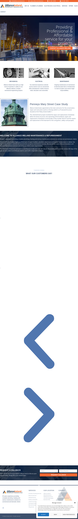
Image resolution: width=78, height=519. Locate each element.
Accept (43, 514)
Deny (55, 514)
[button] (75, 502)
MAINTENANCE (64, 81)
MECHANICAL (13, 81)
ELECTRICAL (39, 81)
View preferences (69, 514)
